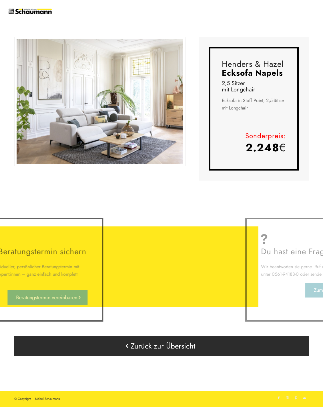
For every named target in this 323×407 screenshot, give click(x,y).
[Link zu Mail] (304, 398)
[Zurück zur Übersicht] (161, 346)
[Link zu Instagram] (287, 398)
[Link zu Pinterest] (296, 398)
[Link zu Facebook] (278, 398)
